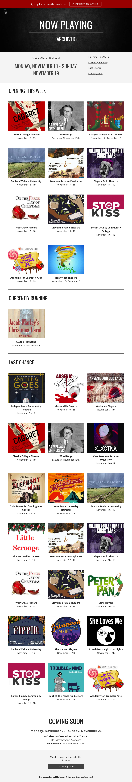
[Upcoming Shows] (66, 766)
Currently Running (98, 62)
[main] (66, 30)
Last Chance (94, 67)
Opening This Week (98, 56)
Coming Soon (95, 73)
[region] (66, 4)
